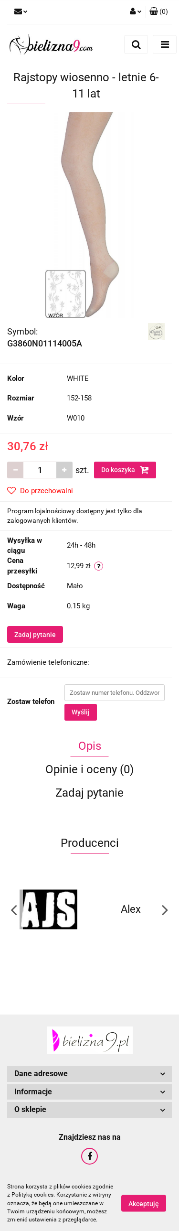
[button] (159, 12)
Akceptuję (143, 1204)
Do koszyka (125, 470)
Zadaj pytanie (35, 634)
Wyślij (81, 712)
